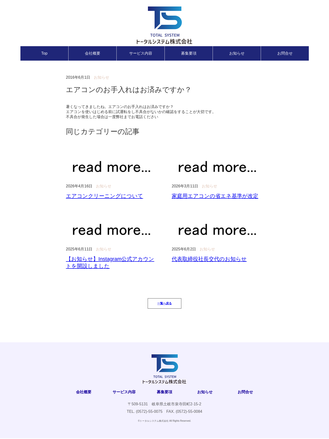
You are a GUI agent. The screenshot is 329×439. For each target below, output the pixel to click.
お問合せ (285, 53)
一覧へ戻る (164, 304)
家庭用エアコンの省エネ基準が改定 (215, 196)
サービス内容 (140, 53)
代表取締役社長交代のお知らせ (209, 259)
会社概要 (92, 53)
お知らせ (237, 53)
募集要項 (188, 53)
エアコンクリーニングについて (104, 196)
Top (44, 53)
